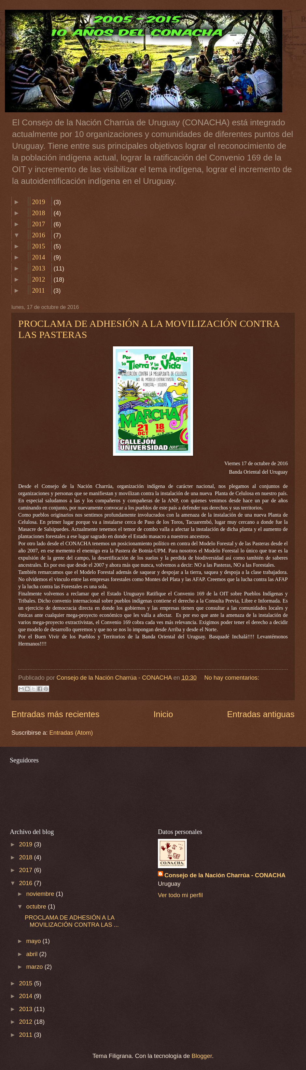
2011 (38, 290)
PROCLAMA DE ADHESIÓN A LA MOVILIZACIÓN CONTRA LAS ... (72, 921)
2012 (38, 279)
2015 (38, 246)
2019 (38, 201)
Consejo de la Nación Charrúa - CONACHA (224, 875)
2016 (38, 235)
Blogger (202, 1055)
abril (32, 954)
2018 (38, 212)
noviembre (41, 893)
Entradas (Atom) (71, 732)
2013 (38, 268)
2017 (38, 224)
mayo (34, 941)
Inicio (163, 714)
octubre (37, 906)
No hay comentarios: (231, 677)
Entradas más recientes (55, 714)
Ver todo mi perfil (180, 895)
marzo (35, 966)
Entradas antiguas (261, 714)
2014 (38, 257)
